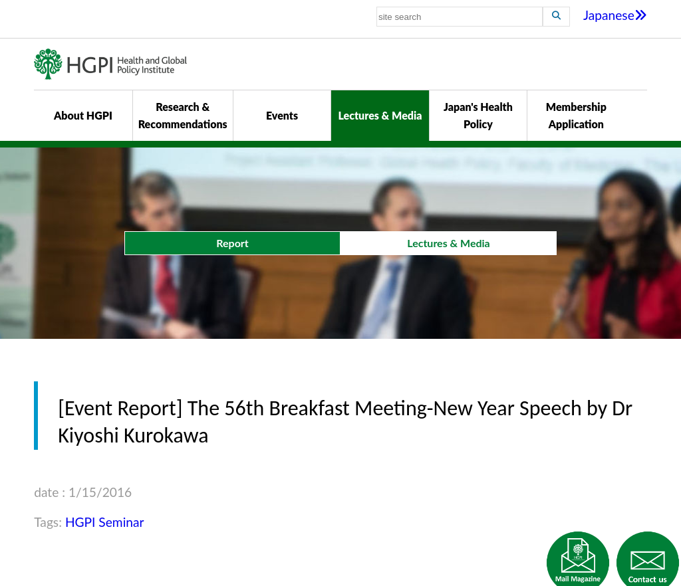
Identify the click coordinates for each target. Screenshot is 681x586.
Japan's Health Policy (478, 115)
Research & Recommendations (182, 115)
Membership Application (576, 115)
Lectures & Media (380, 115)
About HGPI (83, 115)
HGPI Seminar (104, 522)
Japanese (615, 15)
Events (282, 115)
